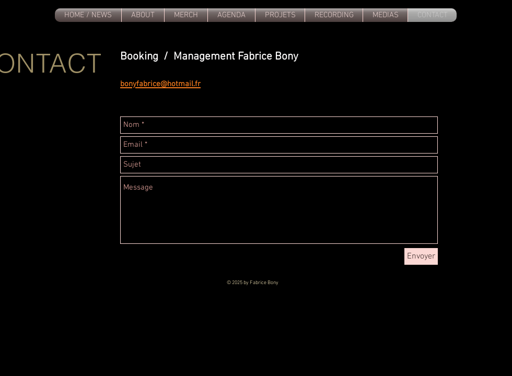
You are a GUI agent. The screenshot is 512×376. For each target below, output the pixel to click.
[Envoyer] (421, 256)
